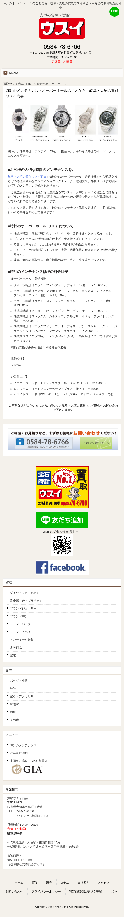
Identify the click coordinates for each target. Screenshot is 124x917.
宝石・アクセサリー (23, 696)
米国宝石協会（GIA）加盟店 (30, 767)
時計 (13, 688)
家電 (13, 655)
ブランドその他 (20, 632)
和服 (13, 712)
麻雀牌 (14, 704)
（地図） (88, 52)
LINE (114, 11)
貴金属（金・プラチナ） (26, 600)
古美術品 (16, 647)
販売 (9, 670)
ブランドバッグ (20, 624)
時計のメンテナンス (23, 745)
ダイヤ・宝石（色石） (25, 592)
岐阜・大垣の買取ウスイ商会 (27, 176)
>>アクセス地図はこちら (33, 816)
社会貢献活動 (19, 753)
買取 (9, 582)
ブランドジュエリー (23, 608)
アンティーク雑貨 (22, 639)
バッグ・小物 (19, 680)
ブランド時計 (19, 616)
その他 (14, 720)
